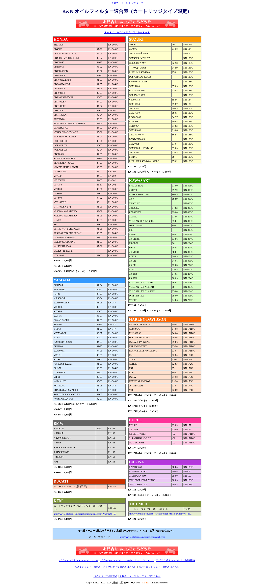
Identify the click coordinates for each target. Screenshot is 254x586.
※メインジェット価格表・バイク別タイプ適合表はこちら (105, 567)
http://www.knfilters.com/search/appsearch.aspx (142, 537)
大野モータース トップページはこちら (140, 576)
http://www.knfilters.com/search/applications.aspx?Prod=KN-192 (160, 513)
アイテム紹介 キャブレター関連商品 (175, 560)
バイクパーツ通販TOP (105, 576)
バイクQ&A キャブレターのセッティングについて (127, 560)
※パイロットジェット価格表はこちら (159, 567)
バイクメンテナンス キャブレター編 (78, 560)
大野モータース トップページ (127, 3)
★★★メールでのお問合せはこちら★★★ (127, 32)
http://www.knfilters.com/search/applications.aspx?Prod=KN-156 (85, 514)
